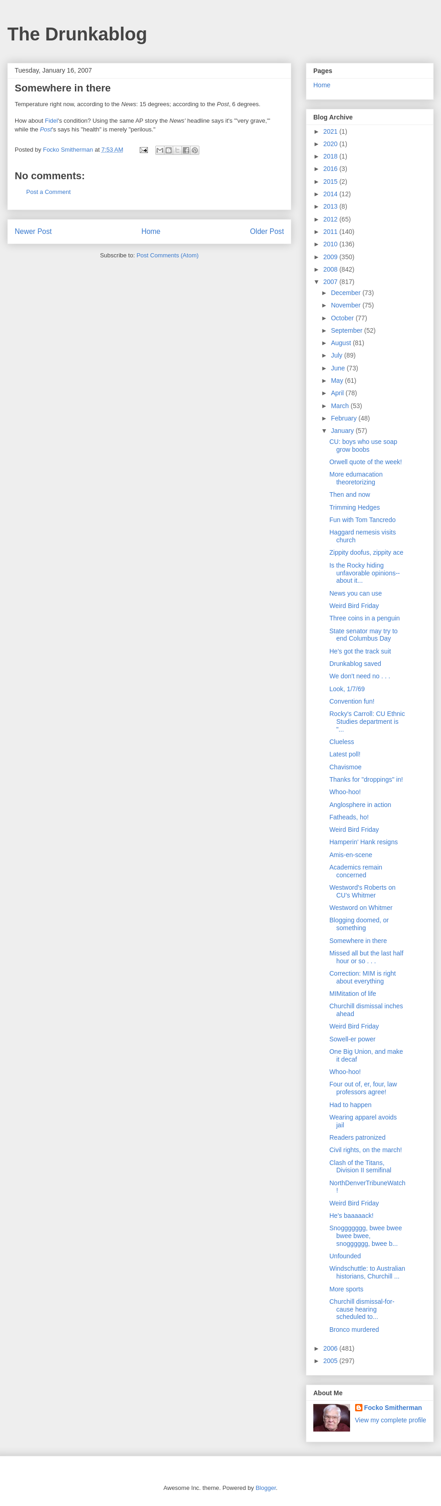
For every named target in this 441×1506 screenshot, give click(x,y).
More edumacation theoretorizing (356, 478)
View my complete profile (390, 1420)
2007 (331, 281)
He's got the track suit (360, 651)
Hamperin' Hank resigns (363, 842)
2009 (331, 257)
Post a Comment (48, 191)
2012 (331, 219)
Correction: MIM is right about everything (362, 977)
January (343, 430)
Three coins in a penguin (364, 618)
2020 (331, 144)
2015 (331, 181)
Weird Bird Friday (354, 605)
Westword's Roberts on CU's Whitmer (362, 891)
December (346, 292)
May (338, 380)
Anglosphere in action (360, 804)
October (343, 318)
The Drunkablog (77, 34)
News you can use (355, 593)
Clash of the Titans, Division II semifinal (360, 1166)
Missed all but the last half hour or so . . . (366, 957)
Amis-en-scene (350, 854)
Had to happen (350, 1104)
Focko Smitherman (393, 1407)
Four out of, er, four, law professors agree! (363, 1088)
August (341, 343)
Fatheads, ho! (349, 817)
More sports (346, 1289)
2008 (331, 269)
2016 (331, 168)
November (346, 305)
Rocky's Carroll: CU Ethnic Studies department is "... (367, 721)
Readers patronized (357, 1137)
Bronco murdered (354, 1329)
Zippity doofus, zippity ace (366, 552)
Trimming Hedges (354, 507)
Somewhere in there (358, 940)
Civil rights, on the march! (365, 1150)
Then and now (349, 494)
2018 (331, 156)
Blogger (265, 1487)
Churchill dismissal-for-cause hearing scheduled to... (362, 1309)
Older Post (267, 231)
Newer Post (33, 231)
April (338, 393)
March (341, 405)
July (337, 355)
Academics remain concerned (355, 871)
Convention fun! (351, 701)
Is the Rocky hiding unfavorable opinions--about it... (364, 573)
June (338, 368)
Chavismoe (345, 767)
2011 (331, 231)
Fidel (51, 120)
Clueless (341, 741)
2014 (331, 194)
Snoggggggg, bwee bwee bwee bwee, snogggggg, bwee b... (365, 1235)
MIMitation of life (352, 993)
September (347, 330)
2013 (331, 206)
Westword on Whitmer (360, 907)
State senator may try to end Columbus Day (363, 634)
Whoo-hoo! (345, 792)
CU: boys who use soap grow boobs (363, 445)
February (344, 418)
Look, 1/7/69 (347, 689)
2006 (331, 1348)
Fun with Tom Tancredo (362, 519)
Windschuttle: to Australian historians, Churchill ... (367, 1272)
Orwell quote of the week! (365, 462)
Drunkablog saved (355, 663)
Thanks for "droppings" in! (366, 779)
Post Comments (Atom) (167, 255)
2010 (331, 244)
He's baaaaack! (351, 1215)
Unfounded (345, 1256)
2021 (331, 131)
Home (151, 231)
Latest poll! (345, 754)
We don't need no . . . (359, 676)
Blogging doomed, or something (359, 924)
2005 (331, 1360)
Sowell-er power (352, 1039)
